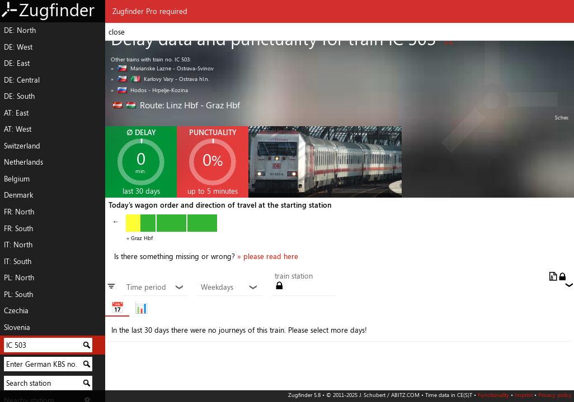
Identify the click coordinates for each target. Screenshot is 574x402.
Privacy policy (555, 395)
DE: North (20, 30)
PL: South (18, 294)
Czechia (16, 310)
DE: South (19, 96)
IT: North (18, 245)
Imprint (524, 395)
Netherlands (23, 162)
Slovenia (17, 327)
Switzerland (22, 146)
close (117, 32)
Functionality (493, 395)
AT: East (16, 113)
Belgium (17, 179)
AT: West (17, 129)
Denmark (18, 195)
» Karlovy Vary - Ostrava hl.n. (160, 79)
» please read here (267, 256)
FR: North (19, 212)
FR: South (18, 228)
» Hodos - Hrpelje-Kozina (149, 90)
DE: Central (22, 80)
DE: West (18, 47)
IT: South (17, 261)
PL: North (19, 277)
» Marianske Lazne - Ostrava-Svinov (162, 68)
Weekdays (229, 287)
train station (294, 276)
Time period (155, 287)
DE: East (17, 63)
